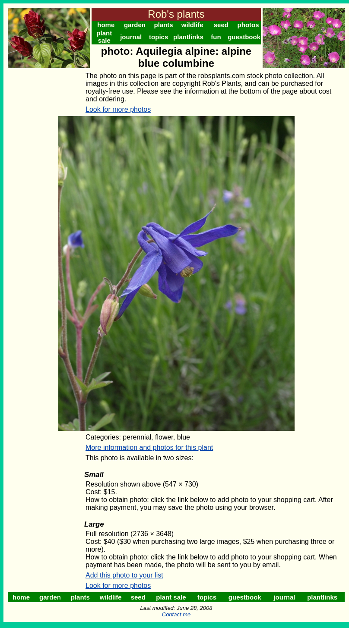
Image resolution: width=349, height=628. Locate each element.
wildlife (192, 24)
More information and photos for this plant (149, 447)
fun (216, 37)
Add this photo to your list (124, 575)
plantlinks (188, 37)
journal (131, 37)
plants (163, 24)
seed (221, 24)
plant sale (104, 36)
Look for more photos (118, 109)
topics (158, 37)
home (105, 24)
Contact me (176, 614)
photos (248, 24)
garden (135, 24)
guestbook (244, 37)
